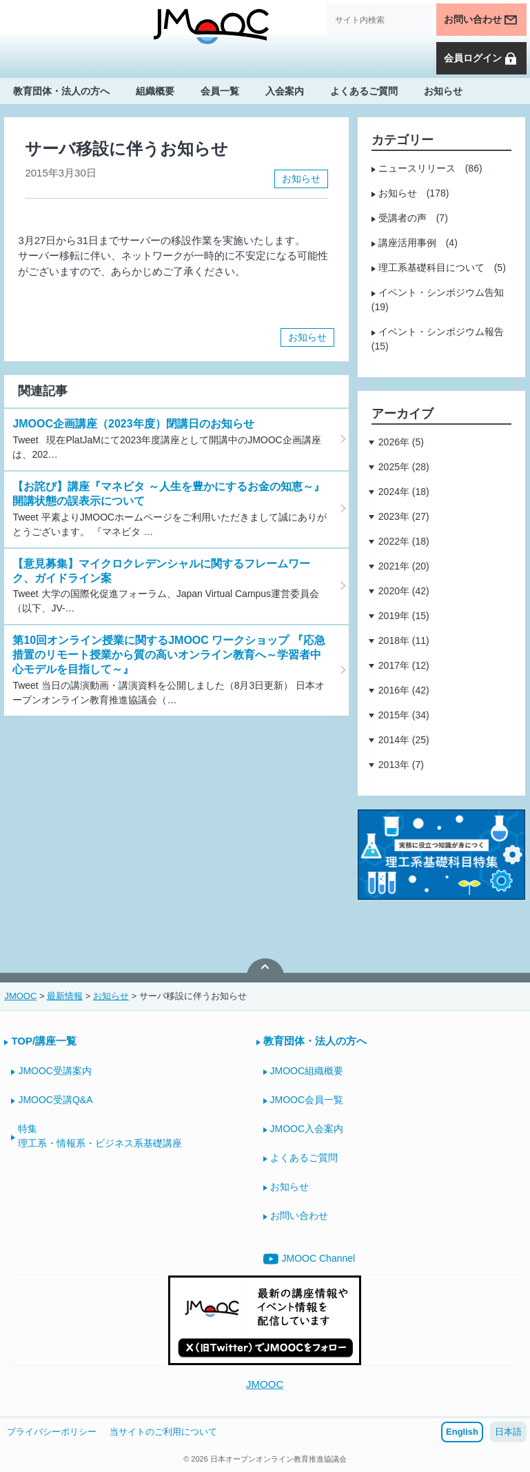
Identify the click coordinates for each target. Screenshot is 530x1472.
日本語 (508, 1431)
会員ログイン (481, 58)
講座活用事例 (407, 242)
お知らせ (443, 91)
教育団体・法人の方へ (61, 91)
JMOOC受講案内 (55, 1070)
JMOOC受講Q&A (55, 1099)
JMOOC (264, 1384)
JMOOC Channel (309, 1259)
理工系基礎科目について (431, 267)
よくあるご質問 (364, 91)
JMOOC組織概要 (307, 1070)
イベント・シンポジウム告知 (441, 292)
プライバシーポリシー (51, 1431)
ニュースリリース (417, 168)
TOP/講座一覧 (44, 1041)
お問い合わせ (481, 20)
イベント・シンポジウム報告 (441, 331)
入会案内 (284, 91)
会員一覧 (220, 91)
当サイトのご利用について (163, 1431)
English (462, 1431)
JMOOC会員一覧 (307, 1099)
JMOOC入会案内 (307, 1128)
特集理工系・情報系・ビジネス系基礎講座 (100, 1136)
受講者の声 (402, 217)
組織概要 (155, 91)
